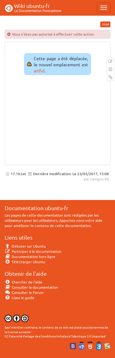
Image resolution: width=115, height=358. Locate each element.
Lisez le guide (19, 297)
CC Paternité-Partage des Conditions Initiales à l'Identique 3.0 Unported (55, 336)
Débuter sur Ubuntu (25, 246)
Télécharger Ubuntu (25, 261)
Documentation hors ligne (30, 256)
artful (39, 70)
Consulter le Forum (24, 292)
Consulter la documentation (31, 287)
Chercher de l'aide (23, 281)
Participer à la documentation (33, 251)
